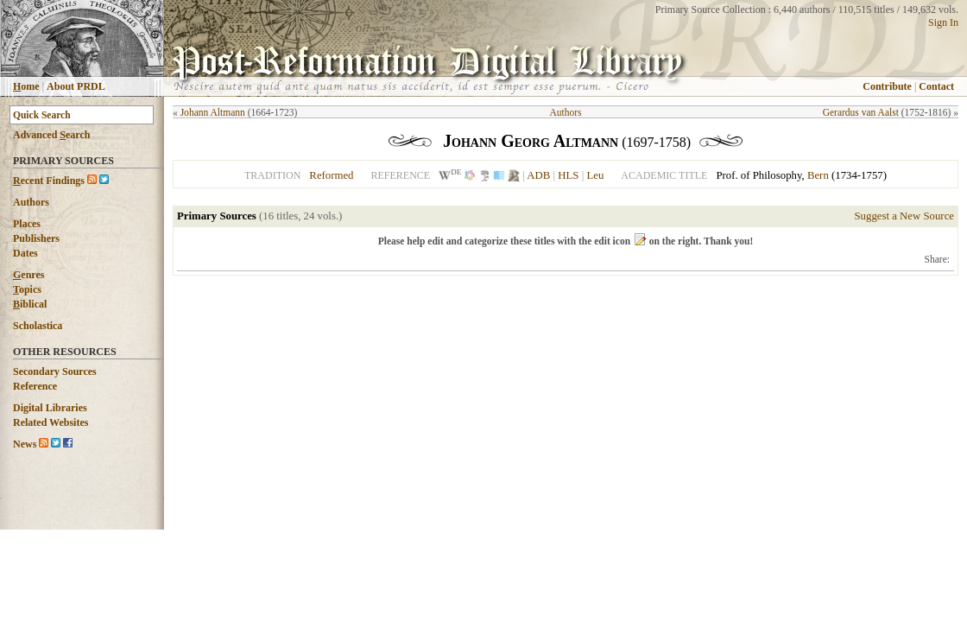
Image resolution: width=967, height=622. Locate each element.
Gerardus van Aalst (861, 112)
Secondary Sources (55, 371)
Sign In (943, 22)
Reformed (331, 175)
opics (27, 289)
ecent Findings (49, 181)
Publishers (36, 238)
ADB (538, 175)
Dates (25, 253)
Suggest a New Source (904, 216)
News (24, 444)
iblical (30, 304)
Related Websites (50, 422)
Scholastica (37, 326)
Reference (35, 386)
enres (28, 275)
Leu (595, 175)
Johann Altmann (212, 112)
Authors (31, 202)
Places (27, 224)
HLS (568, 175)
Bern (818, 175)
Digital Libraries (50, 408)
